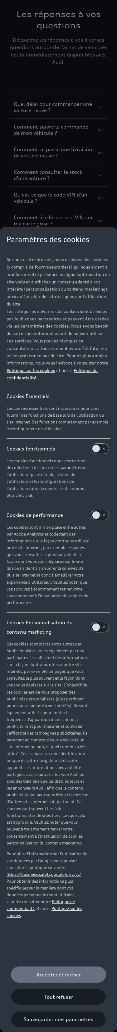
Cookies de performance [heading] (58, 515)
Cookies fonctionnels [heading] (58, 449)
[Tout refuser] (58, 997)
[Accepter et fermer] (58, 974)
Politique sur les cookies (31, 370)
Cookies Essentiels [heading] (28, 396)
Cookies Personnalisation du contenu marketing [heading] (58, 627)
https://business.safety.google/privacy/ (44, 874)
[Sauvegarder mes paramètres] (58, 1019)
